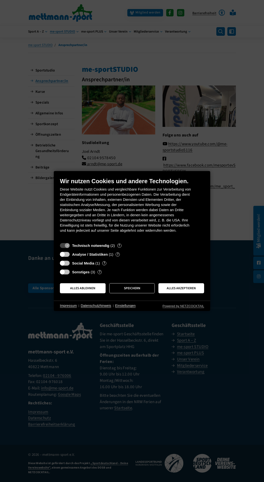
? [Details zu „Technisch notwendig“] (119, 245)
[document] (132, 208)
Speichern (132, 288)
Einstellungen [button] (125, 306)
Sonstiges (81, 272)
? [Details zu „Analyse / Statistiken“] (118, 254)
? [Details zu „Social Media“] (104, 263)
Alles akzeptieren (181, 288)
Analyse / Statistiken (90, 254)
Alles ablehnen (82, 288)
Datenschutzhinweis (96, 306)
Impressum (68, 306)
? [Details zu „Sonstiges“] (99, 272)
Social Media (83, 263)
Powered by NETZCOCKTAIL (183, 306)
